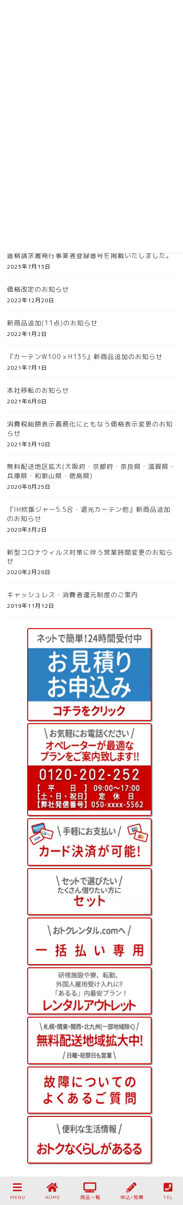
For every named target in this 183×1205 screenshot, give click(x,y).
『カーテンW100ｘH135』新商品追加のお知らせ (85, 356)
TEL (168, 1191)
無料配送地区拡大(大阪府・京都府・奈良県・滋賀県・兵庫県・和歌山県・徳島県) (91, 471)
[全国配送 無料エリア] (89, 1040)
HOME (52, 1191)
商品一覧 (90, 1191)
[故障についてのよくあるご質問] (89, 1090)
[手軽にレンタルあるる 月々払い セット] (89, 892)
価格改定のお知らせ (38, 289)
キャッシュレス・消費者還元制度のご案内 (72, 594)
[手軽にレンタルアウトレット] (89, 991)
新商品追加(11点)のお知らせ (52, 322)
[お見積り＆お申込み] (89, 674)
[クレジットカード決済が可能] (89, 842)
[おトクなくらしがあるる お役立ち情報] (89, 1139)
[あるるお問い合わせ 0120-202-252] (89, 769)
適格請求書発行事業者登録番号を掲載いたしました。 (90, 255)
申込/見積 (131, 1191)
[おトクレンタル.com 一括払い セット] (89, 941)
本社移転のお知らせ (38, 390)
